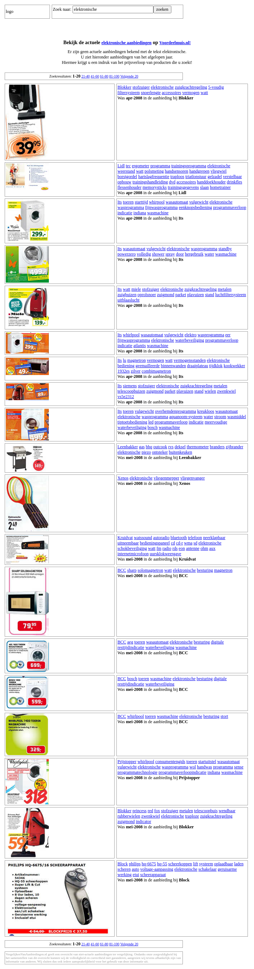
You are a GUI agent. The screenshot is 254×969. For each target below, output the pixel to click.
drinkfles (234, 181)
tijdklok (215, 365)
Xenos (123, 478)
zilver (135, 371)
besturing (205, 570)
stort (224, 716)
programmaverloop (229, 207)
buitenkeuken (180, 452)
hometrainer (220, 187)
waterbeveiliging (189, 340)
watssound (143, 537)
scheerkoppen (180, 863)
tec (128, 165)
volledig (144, 254)
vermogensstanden (189, 360)
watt (204, 92)
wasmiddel (236, 416)
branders (217, 446)
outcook (160, 446)
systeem (206, 863)
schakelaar (207, 869)
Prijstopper (127, 761)
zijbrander (234, 446)
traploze (192, 816)
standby (225, 248)
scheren (124, 869)
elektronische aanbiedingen (126, 42)
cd (173, 543)
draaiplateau (197, 365)
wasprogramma (130, 207)
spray (170, 254)
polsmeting (153, 171)
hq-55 (162, 863)
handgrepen (199, 171)
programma (160, 165)
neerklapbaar (214, 537)
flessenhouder (129, 187)
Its (119, 202)
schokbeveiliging (132, 548)
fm (159, 548)
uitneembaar (128, 543)
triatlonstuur (196, 176)
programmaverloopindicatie (182, 772)
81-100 (114, 76)
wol (192, 766)
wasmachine (157, 212)
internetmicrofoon (133, 553)
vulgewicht (198, 202)
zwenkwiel (226, 391)
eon (182, 548)
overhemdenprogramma (175, 411)
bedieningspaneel (155, 543)
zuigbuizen (127, 294)
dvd (172, 181)
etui (136, 874)
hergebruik (194, 254)
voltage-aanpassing (156, 869)
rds (175, 548)
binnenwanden (173, 365)
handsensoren (176, 171)
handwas (204, 766)
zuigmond (165, 294)
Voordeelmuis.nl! (175, 42)
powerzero (126, 254)
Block (122, 863)
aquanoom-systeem (186, 416)
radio (166, 548)
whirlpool (131, 334)
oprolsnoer (147, 294)
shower (158, 254)
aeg (130, 642)
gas (142, 446)
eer (228, 334)
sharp (132, 570)
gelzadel (215, 176)
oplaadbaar (223, 863)
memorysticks (155, 187)
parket (180, 294)
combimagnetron (156, 371)
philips (135, 863)
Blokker (124, 87)
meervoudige (216, 422)
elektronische (162, 87)
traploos (177, 176)
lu (124, 360)
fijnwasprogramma (161, 207)
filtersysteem (128, 92)
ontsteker (160, 452)
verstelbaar (232, 176)
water (209, 254)
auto (135, 869)
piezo (146, 452)
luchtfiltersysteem (230, 294)
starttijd (141, 202)
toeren (128, 202)
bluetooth (179, 537)
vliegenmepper (166, 478)
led (151, 422)
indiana (139, 212)
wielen (210, 391)
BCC (121, 570)
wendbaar (227, 810)
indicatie (124, 212)
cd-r (179, 543)
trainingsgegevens (183, 187)
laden (239, 863)
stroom (220, 416)
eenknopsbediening (195, 207)
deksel (180, 446)
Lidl (121, 165)
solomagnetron (150, 570)
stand (209, 294)
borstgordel (127, 176)
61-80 (104, 76)
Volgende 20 (129, 76)
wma (188, 543)
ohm (204, 548)
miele (136, 289)
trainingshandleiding (150, 181)
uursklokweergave (165, 553)
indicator (143, 821)
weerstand (126, 171)
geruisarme (227, 869)
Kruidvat (125, 537)
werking (124, 874)
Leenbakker (127, 446)
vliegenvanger (192, 478)
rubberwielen (128, 816)
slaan (204, 187)
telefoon (195, 537)
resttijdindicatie (130, 647)
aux (212, 548)
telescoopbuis (205, 810)
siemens (130, 385)
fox (157, 810)
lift (195, 863)
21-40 (85, 76)
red (150, 810)
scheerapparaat (153, 874)
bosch (153, 427)
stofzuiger (141, 87)
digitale (217, 642)
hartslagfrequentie (154, 176)
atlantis (139, 345)
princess (140, 810)
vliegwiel (219, 171)
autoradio (161, 537)
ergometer (140, 165)
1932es (123, 371)
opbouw (124, 181)
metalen (224, 289)
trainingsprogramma (188, 165)
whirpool (157, 202)
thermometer (198, 446)
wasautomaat (177, 202)
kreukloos (205, 411)
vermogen (190, 92)
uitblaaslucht (128, 300)
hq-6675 (149, 863)
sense (239, 766)
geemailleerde (147, 365)
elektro (191, 334)
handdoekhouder (211, 181)
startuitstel (207, 761)
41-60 (95, 76)
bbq (149, 446)
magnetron (136, 360)
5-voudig (216, 87)
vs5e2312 (125, 396)
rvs (171, 446)
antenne (192, 548)
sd (196, 543)
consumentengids (170, 761)
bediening (125, 365)
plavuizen (195, 294)
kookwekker (234, 365)
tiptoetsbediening (132, 422)
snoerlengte (151, 92)
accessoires (171, 92)
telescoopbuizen (131, 391)
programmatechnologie (137, 772)
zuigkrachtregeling (191, 87)
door (180, 254)
